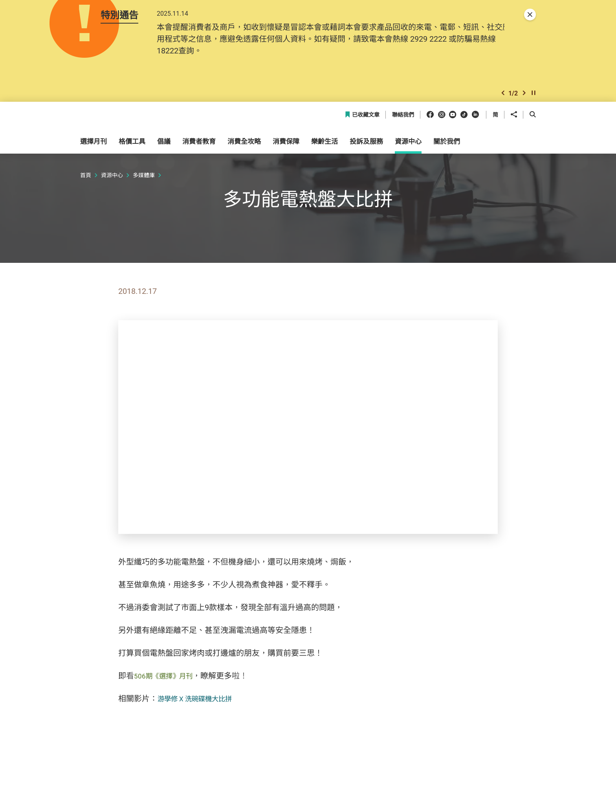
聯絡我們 (403, 123)
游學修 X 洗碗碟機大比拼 (201, 707)
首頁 (85, 183)
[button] (502, 99)
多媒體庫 (144, 183)
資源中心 (112, 183)
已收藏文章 (362, 123)
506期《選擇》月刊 (168, 684)
